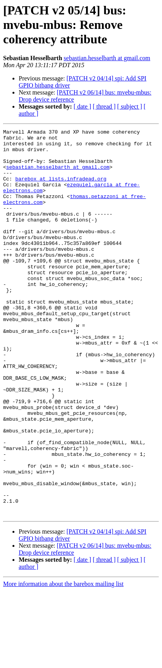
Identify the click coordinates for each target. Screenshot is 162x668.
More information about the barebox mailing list (63, 661)
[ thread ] (104, 106)
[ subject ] (129, 106)
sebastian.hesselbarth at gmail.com (107, 58)
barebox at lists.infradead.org (60, 189)
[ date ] (82, 106)
